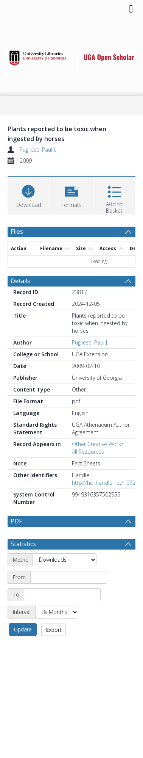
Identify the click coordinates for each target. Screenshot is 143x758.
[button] (71, 195)
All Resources (88, 451)
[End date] (62, 594)
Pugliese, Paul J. (38, 149)
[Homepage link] (71, 56)
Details (20, 281)
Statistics (23, 544)
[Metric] (64, 559)
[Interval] (56, 612)
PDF (16, 521)
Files (17, 231)
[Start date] (68, 577)
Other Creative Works (98, 444)
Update (23, 629)
